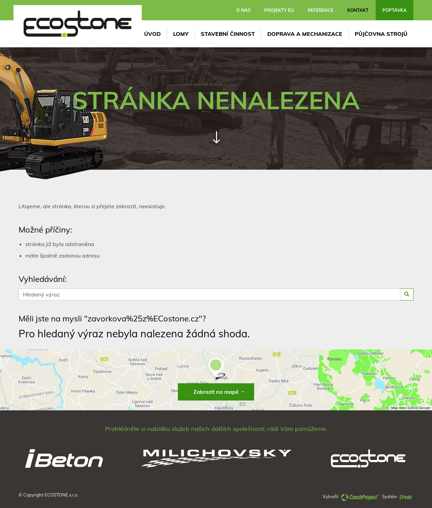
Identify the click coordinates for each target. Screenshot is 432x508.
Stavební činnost (228, 33)
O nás (243, 10)
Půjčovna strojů (381, 33)
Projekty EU (279, 10)
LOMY (180, 33)
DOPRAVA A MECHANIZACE (304, 33)
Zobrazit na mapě (219, 391)
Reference (320, 10)
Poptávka (394, 10)
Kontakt (358, 10)
